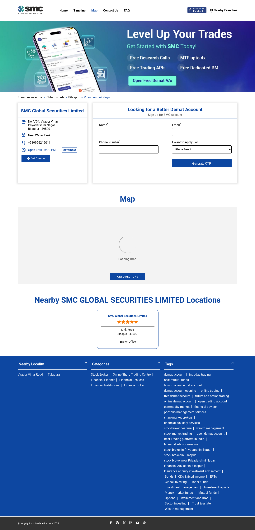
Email (176, 125)
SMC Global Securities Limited (127, 316)
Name (103, 125)
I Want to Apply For (185, 142)
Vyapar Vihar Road (30, 374)
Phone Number (109, 142)
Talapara (54, 374)
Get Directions (127, 276)
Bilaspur (73, 97)
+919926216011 (39, 142)
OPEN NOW (69, 150)
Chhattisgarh (55, 97)
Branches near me (30, 97)
